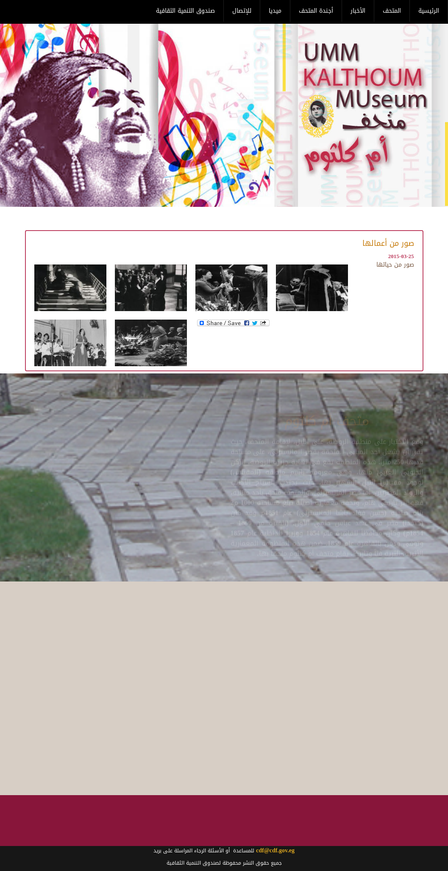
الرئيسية (428, 11)
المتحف (392, 11)
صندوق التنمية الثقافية (185, 11)
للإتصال (241, 11)
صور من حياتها (395, 264)
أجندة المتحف (316, 11)
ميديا (275, 11)
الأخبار (358, 11)
